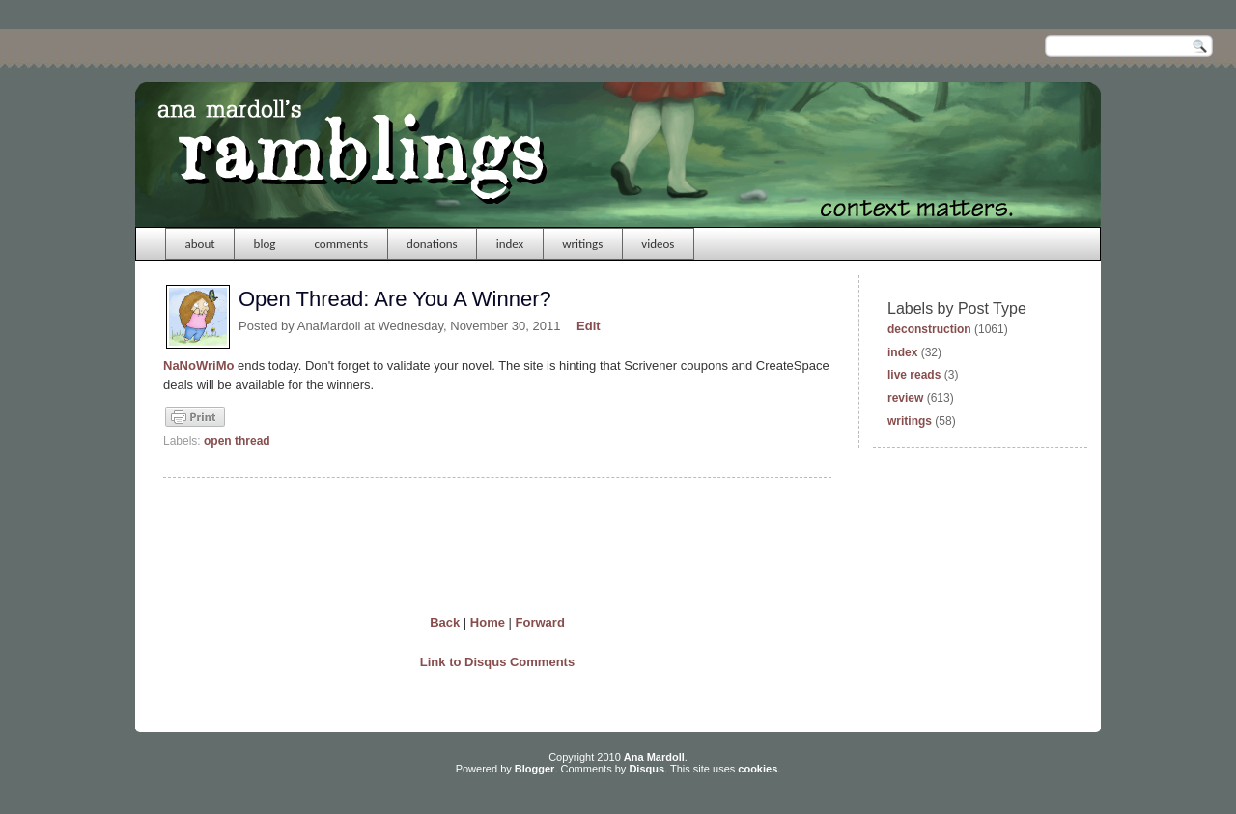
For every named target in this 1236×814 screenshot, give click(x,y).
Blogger (535, 768)
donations (432, 244)
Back (445, 622)
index (510, 244)
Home (487, 622)
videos (657, 244)
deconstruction (929, 329)
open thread (237, 441)
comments (341, 244)
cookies (757, 768)
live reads (914, 374)
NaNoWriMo (198, 365)
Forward (540, 622)
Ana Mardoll (654, 757)
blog (265, 244)
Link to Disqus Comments (497, 662)
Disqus (646, 768)
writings (582, 244)
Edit (588, 326)
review (905, 398)
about (200, 244)
